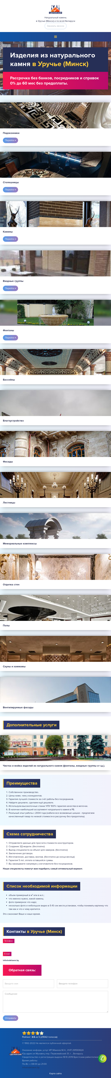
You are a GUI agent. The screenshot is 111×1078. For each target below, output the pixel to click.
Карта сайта (55, 1073)
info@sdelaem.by (11, 960)
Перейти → (10, 140)
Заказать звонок (55, 26)
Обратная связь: (22, 970)
